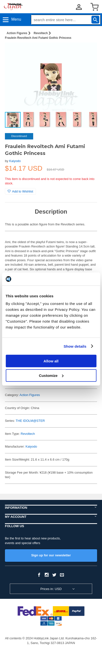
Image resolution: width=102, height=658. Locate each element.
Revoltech (41, 33)
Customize (51, 375)
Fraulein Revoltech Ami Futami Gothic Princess (38, 38)
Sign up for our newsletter (51, 555)
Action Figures (17, 33)
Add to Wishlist (20, 191)
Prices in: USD (51, 589)
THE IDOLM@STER (30, 421)
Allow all (51, 361)
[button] (88, 51)
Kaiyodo (15, 161)
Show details (75, 346)
